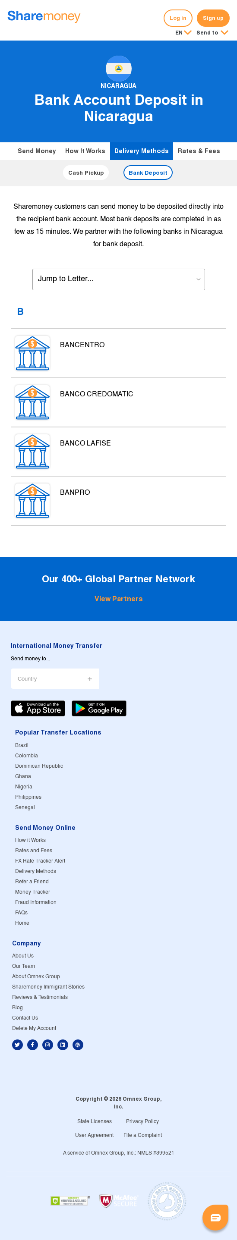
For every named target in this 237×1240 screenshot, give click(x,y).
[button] (212, 33)
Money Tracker (32, 892)
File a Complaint (142, 1135)
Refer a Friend (32, 881)
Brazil (21, 745)
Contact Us (25, 1018)
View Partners (119, 599)
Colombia (26, 756)
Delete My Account (34, 1028)
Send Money (37, 151)
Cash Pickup (86, 172)
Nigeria (23, 787)
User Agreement (94, 1135)
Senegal (25, 807)
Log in (178, 18)
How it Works (85, 151)
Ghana (23, 776)
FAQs (21, 913)
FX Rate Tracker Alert (40, 861)
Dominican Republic (39, 766)
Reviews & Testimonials (40, 997)
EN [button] (179, 32)
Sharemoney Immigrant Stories (48, 987)
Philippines (28, 797)
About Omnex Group (36, 976)
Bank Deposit (148, 172)
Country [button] (27, 679)
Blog (17, 1007)
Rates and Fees (33, 850)
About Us (23, 956)
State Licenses (94, 1121)
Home (22, 923)
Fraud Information (36, 902)
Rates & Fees (199, 151)
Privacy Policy (142, 1121)
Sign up (213, 18)
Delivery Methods (141, 151)
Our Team (23, 966)
